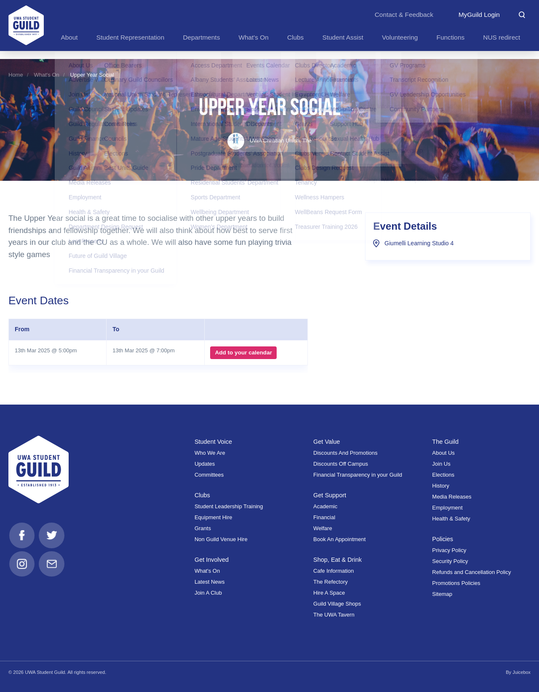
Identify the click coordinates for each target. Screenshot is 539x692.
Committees (209, 475)
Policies (443, 539)
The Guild (445, 441)
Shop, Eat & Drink (338, 559)
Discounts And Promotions (345, 453)
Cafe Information (333, 571)
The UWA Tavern (334, 615)
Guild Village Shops (337, 604)
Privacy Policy (449, 550)
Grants (203, 528)
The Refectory (330, 582)
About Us (443, 453)
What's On (46, 75)
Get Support (330, 495)
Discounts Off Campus (340, 464)
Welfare (322, 528)
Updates (205, 464)
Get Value (327, 441)
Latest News (210, 582)
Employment (447, 507)
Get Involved (212, 559)
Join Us (441, 464)
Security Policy (450, 561)
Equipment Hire (213, 517)
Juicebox (521, 672)
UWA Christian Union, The (269, 140)
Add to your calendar (242, 352)
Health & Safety (451, 518)
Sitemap (442, 594)
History (440, 486)
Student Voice (214, 441)
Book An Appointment (339, 539)
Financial (324, 517)
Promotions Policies (456, 583)
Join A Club (208, 593)
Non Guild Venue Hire (221, 539)
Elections (443, 475)
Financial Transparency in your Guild (357, 475)
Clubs (203, 495)
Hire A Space (329, 593)
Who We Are (210, 453)
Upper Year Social (92, 75)
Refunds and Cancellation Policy (471, 572)
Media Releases (451, 497)
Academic (325, 506)
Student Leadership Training (229, 506)
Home (15, 75)
